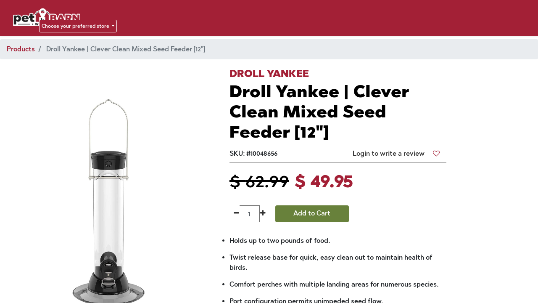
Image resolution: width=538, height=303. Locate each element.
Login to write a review (389, 153)
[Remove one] (236, 213)
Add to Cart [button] (311, 213)
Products (21, 49)
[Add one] (263, 213)
